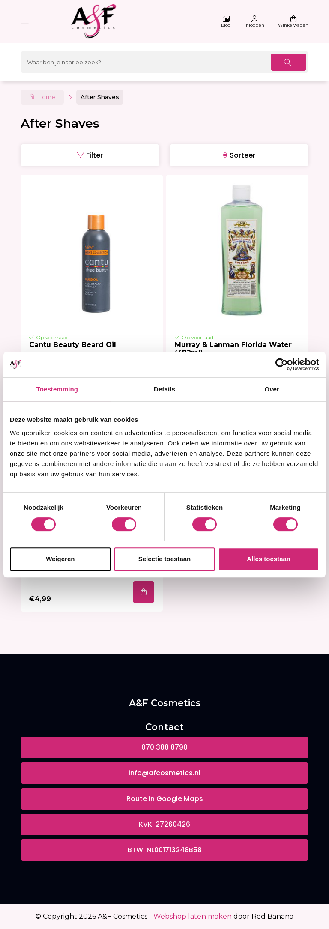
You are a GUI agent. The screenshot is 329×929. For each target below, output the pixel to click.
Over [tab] (271, 389)
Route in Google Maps (164, 799)
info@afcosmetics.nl (164, 773)
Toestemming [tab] (57, 389)
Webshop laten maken (192, 916)
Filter (94, 155)
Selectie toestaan (164, 558)
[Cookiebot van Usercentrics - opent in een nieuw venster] (281, 364)
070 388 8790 (164, 747)
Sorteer (242, 155)
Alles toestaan (268, 558)
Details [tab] (164, 389)
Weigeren (60, 558)
